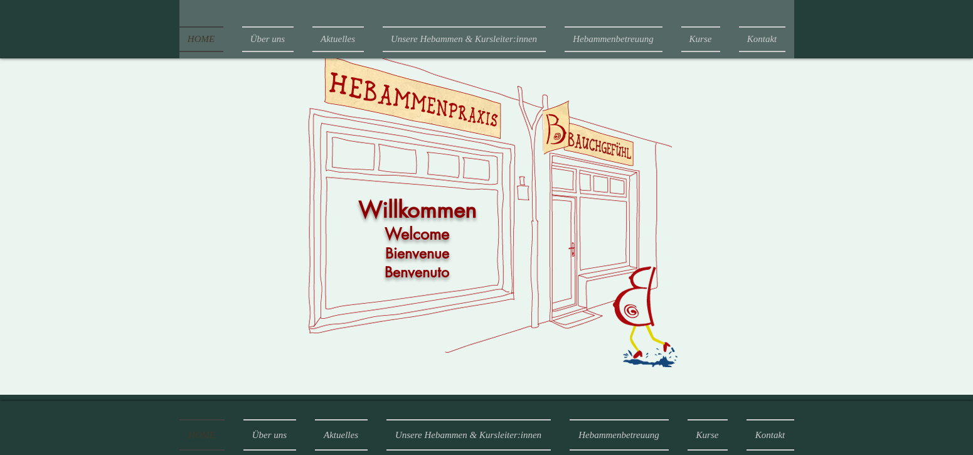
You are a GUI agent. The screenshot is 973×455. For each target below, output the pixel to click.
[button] (613, 39)
